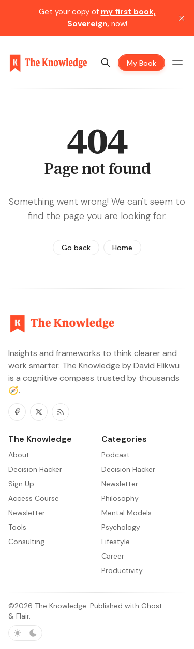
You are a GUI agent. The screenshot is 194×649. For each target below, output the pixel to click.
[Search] (105, 62)
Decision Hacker (128, 469)
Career (112, 556)
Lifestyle (115, 541)
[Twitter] (39, 412)
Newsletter (119, 483)
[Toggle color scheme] (25, 633)
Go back (76, 247)
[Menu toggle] (177, 62)
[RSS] (60, 412)
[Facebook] (17, 412)
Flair (22, 616)
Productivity (122, 570)
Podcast (115, 454)
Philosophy (120, 498)
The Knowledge (60, 605)
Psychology (120, 527)
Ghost (151, 605)
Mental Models (126, 512)
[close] (181, 18)
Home (122, 247)
